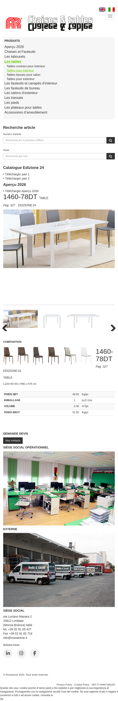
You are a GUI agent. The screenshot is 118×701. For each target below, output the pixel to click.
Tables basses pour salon (23, 74)
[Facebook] (34, 653)
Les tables (12, 61)
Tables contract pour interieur (26, 66)
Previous (6, 327)
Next (111, 327)
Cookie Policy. (62, 695)
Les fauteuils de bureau (22, 88)
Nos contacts (13, 440)
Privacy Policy (64, 684)
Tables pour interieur (20, 70)
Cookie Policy (81, 684)
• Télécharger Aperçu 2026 (21, 191)
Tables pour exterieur (21, 79)
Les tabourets (14, 56)
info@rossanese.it (15, 637)
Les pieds (11, 102)
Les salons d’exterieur (21, 93)
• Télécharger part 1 (16, 174)
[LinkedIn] (8, 653)
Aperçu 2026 (14, 47)
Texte (6, 150)
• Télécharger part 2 (16, 178)
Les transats (13, 98)
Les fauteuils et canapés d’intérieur (30, 83)
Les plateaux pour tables (23, 107)
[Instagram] (21, 653)
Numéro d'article (12, 134)
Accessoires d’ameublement (25, 112)
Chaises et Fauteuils (19, 51)
